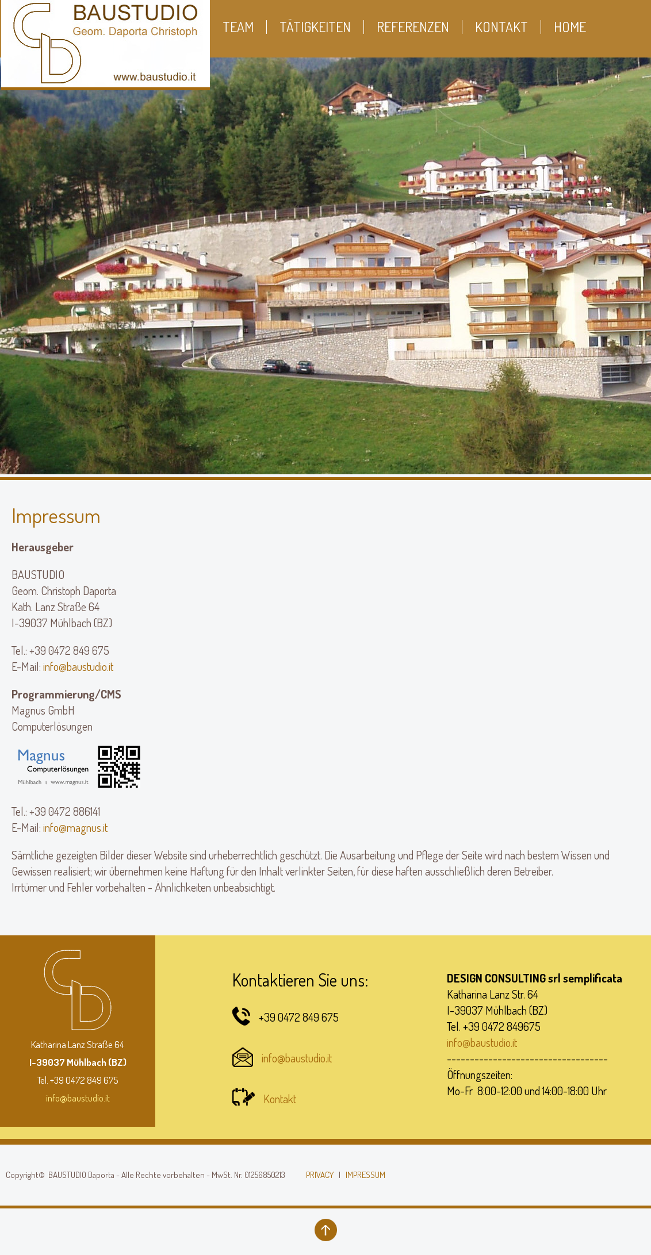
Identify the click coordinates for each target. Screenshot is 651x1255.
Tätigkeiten (315, 27)
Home (570, 27)
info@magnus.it (75, 827)
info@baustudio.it (78, 666)
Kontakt (279, 1098)
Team (238, 27)
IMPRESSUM (365, 1174)
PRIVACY (320, 1174)
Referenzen (413, 27)
